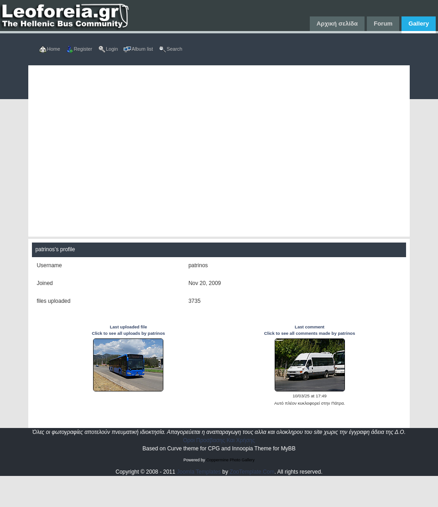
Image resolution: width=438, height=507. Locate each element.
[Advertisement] (102, 151)
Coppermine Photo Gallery (230, 460)
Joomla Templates (199, 472)
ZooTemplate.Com (251, 472)
